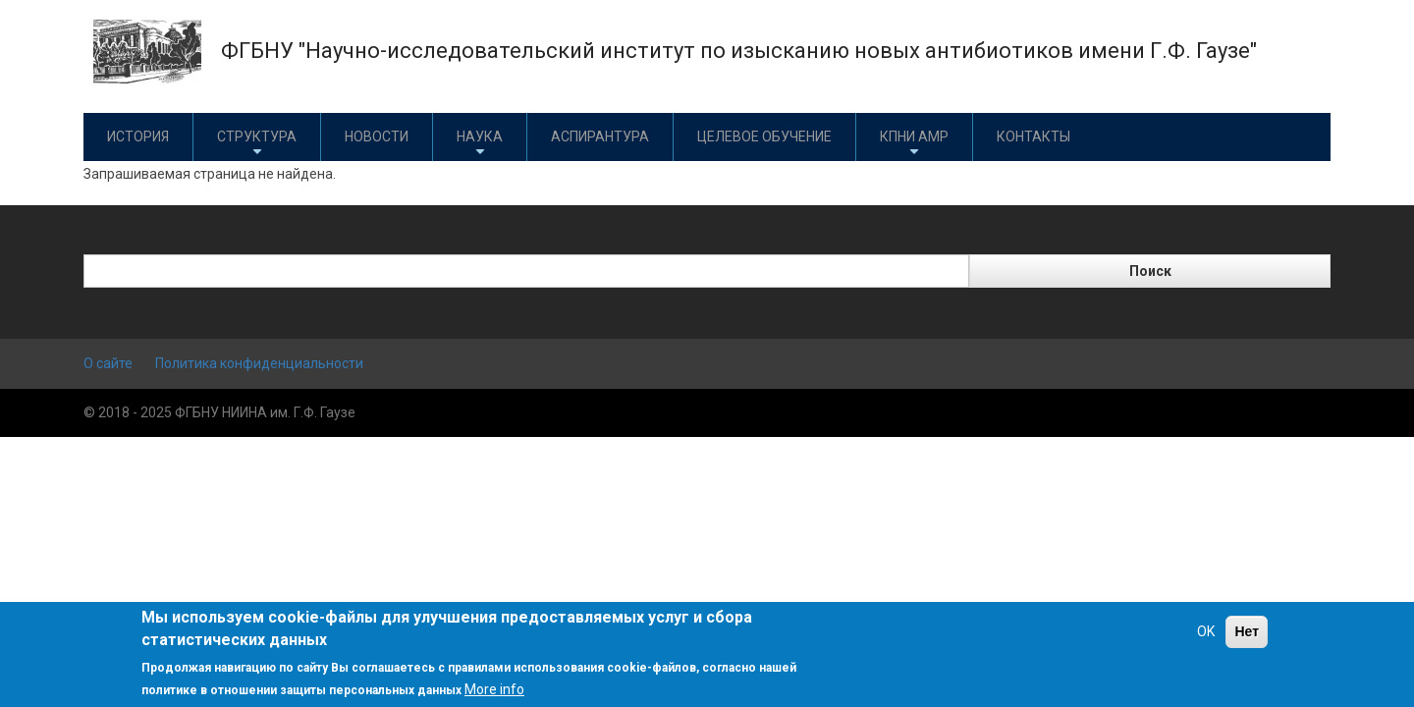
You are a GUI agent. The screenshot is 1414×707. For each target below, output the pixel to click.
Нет (1246, 631)
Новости (376, 136)
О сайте (108, 363)
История (138, 136)
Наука (480, 144)
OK (1206, 631)
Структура (257, 144)
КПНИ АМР (914, 144)
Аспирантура (600, 136)
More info (494, 689)
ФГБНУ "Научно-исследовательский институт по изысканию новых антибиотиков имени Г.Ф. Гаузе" (739, 50)
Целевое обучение (764, 136)
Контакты (1033, 136)
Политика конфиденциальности (259, 363)
